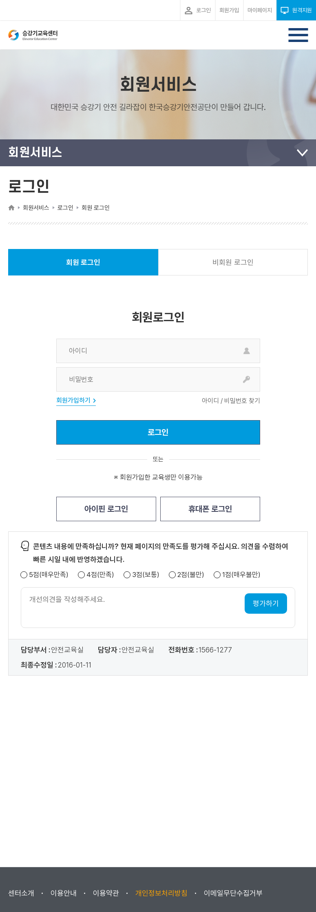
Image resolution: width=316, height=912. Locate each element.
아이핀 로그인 (106, 509)
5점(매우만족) (49, 575)
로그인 (158, 432)
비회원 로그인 (233, 262)
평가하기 (266, 603)
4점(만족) (100, 575)
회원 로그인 (83, 266)
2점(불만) (190, 575)
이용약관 (106, 893)
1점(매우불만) (241, 575)
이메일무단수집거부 (233, 893)
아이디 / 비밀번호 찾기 (231, 401)
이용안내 (64, 893)
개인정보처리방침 (161, 893)
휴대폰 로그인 (210, 509)
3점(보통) (145, 575)
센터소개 (21, 893)
